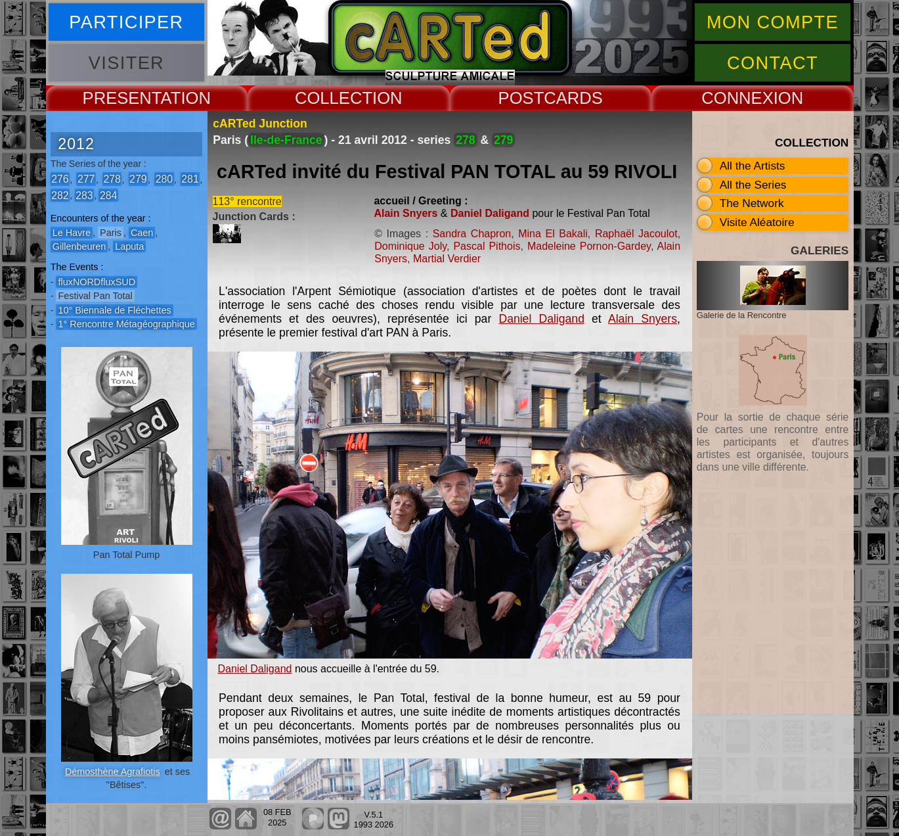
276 (59, 179)
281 (189, 179)
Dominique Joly (410, 246)
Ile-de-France (286, 140)
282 (59, 194)
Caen (142, 232)
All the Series (753, 184)
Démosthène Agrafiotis (112, 771)
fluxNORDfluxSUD (96, 282)
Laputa (129, 246)
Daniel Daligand (489, 213)
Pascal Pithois (486, 246)
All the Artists (752, 165)
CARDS (573, 98)
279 (137, 179)
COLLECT (333, 98)
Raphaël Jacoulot (636, 233)
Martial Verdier (447, 258)
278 (111, 179)
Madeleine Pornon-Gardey (589, 246)
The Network (752, 203)
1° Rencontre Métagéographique (126, 324)
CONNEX (737, 98)
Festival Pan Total (95, 295)
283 (84, 194)
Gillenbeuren (79, 246)
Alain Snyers (405, 213)
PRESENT (122, 98)
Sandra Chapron (472, 233)
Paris (110, 232)
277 (86, 179)
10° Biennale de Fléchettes (114, 310)
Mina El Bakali (553, 233)
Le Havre (72, 232)
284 (108, 194)
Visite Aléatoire (757, 222)
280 (164, 179)
